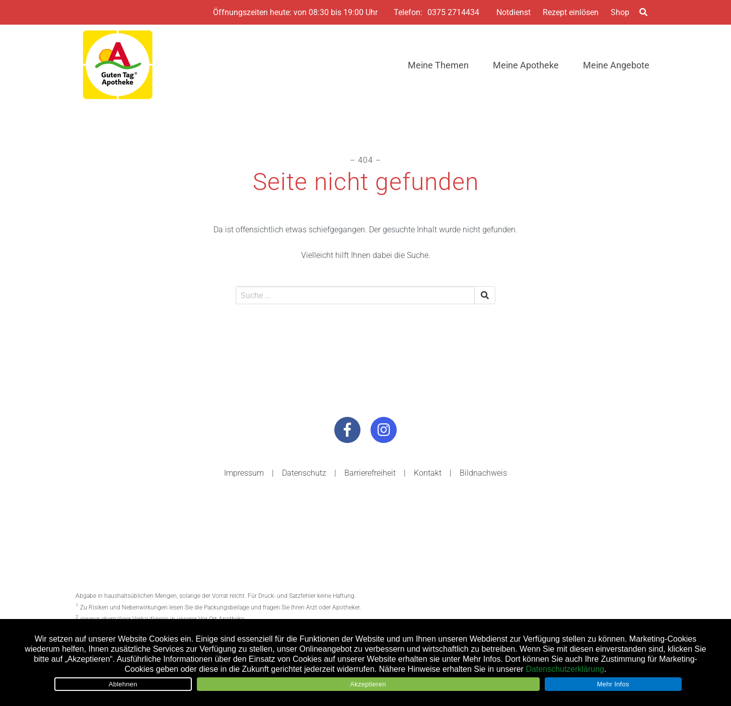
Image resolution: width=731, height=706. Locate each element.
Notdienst (513, 12)
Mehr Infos (613, 684)
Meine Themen (438, 65)
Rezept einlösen (571, 12)
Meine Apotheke (526, 65)
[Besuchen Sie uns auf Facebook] (347, 430)
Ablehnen (123, 684)
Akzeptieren (368, 684)
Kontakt (428, 473)
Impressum (244, 473)
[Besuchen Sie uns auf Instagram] (384, 430)
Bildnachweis (483, 473)
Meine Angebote (616, 65)
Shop (620, 12)
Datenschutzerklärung (565, 669)
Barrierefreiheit (370, 473)
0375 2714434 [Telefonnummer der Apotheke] (453, 13)
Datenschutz (304, 473)
